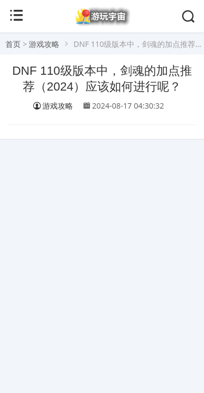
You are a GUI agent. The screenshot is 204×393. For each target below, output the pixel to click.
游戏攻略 (44, 44)
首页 (13, 44)
